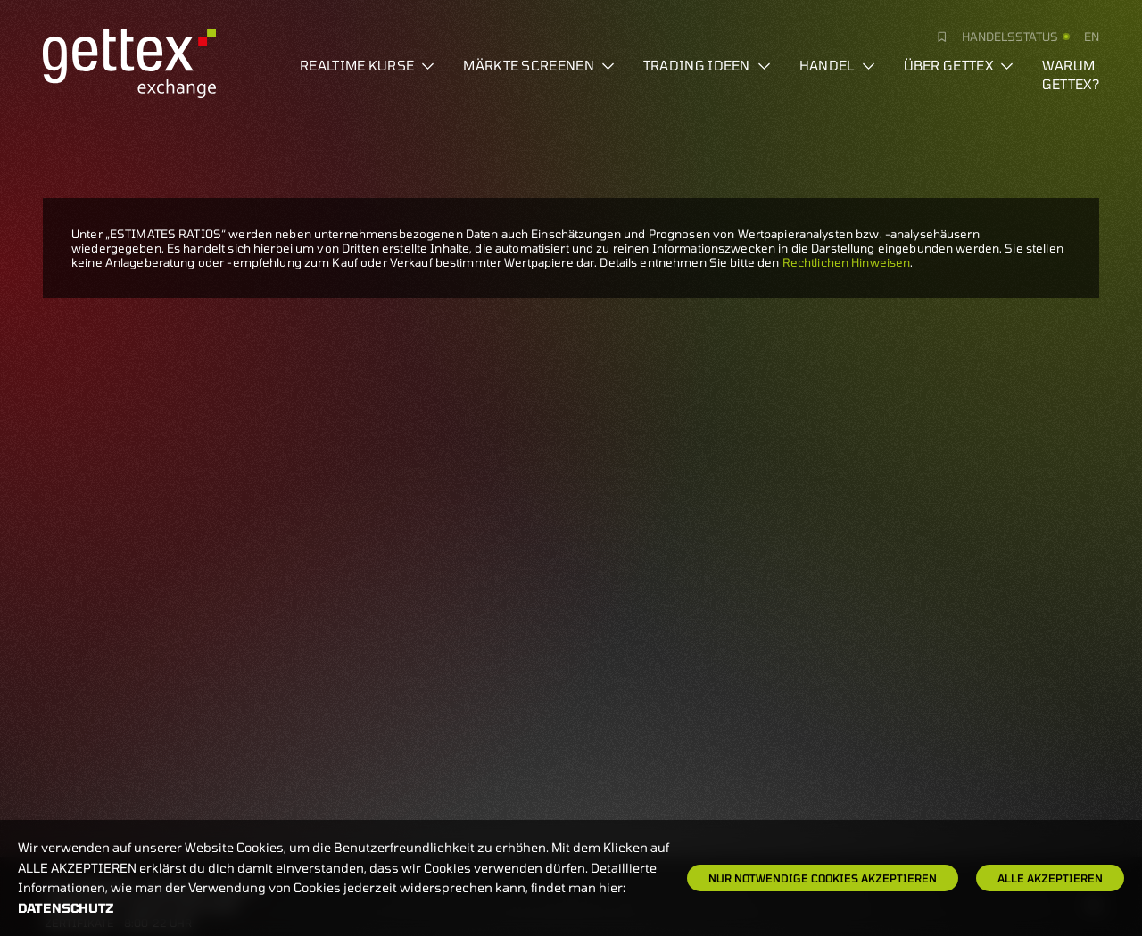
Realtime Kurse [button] (367, 65)
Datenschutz (66, 907)
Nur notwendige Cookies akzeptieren (822, 878)
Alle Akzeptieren (1050, 878)
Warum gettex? (1070, 74)
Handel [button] (837, 65)
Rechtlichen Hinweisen (846, 262)
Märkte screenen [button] (539, 65)
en (1091, 36)
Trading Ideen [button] (707, 65)
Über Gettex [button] (959, 65)
